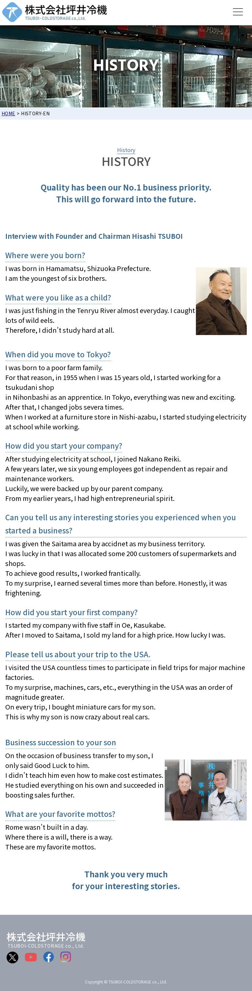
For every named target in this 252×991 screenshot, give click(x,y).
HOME (8, 113)
